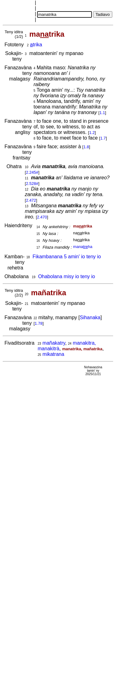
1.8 (86, 147)
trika (36, 44)
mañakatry (53, 343)
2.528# (32, 183)
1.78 (38, 323)
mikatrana (53, 354)
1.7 (103, 138)
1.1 (102, 112)
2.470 (42, 217)
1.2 (92, 132)
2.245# (32, 172)
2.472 (31, 200)
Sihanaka (90, 317)
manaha (82, 246)
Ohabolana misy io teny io (66, 276)
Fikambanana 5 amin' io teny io (66, 256)
